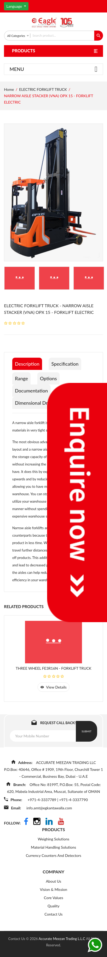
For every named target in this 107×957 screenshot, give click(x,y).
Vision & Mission (53, 889)
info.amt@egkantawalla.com (49, 808)
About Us (53, 881)
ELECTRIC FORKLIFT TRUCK (43, 89)
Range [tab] (21, 378)
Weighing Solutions (53, 839)
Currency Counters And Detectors (53, 855)
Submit (86, 731)
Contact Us (53, 914)
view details (53, 687)
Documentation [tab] (31, 391)
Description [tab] (27, 364)
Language (14, 6)
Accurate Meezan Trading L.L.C (62, 939)
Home (9, 89)
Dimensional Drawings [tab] (38, 403)
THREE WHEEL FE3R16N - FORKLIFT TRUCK (53, 668)
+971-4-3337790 (73, 799)
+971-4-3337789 (42, 799)
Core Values (53, 897)
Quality (54, 906)
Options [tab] (48, 378)
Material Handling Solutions (53, 847)
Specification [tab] (65, 364)
